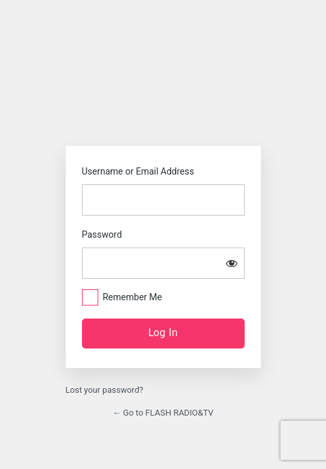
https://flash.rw (163, 97)
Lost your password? (105, 390)
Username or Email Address (138, 171)
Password (102, 234)
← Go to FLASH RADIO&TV (163, 413)
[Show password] (232, 263)
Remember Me (132, 297)
